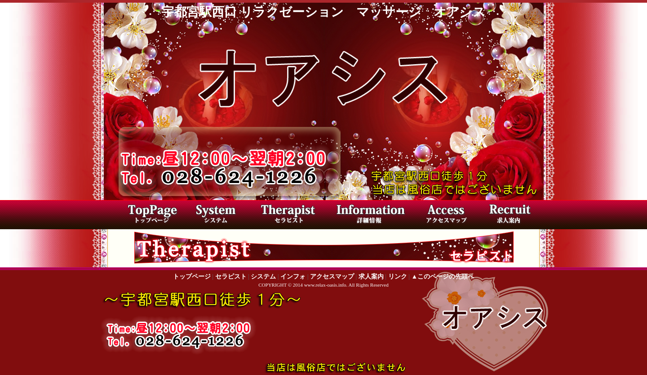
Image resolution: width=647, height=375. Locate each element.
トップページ (150, 215)
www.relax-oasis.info (325, 285)
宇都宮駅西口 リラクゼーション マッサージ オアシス (323, 12)
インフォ (293, 276)
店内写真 (368, 215)
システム (263, 276)
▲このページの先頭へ (442, 276)
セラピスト (292, 215)
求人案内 (507, 215)
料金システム (222, 215)
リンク (397, 276)
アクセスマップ (442, 215)
